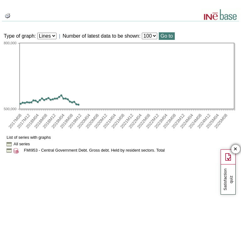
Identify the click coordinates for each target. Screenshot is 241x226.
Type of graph (19, 36)
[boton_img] (7, 15)
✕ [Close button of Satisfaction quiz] (235, 149)
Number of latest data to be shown (101, 36)
